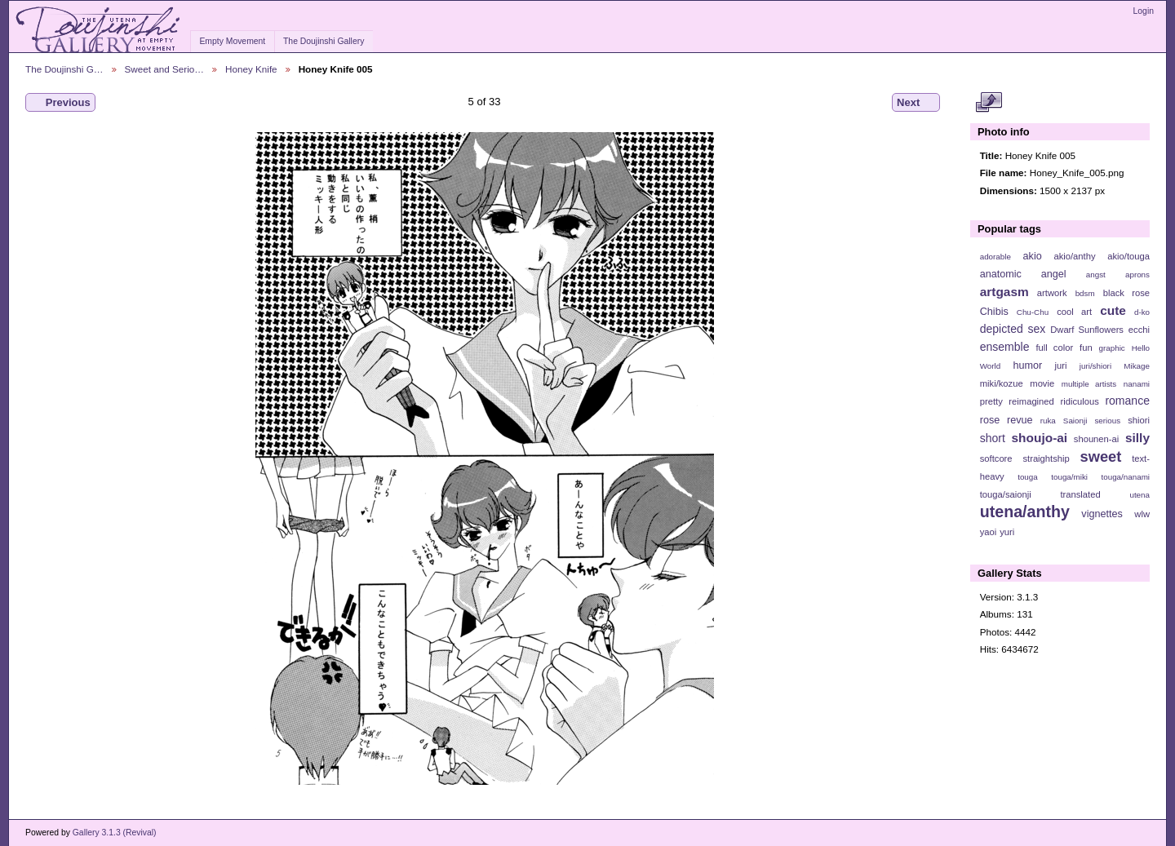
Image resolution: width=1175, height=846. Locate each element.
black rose (1126, 293)
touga (1028, 476)
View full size (988, 102)
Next (916, 102)
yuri (1007, 532)
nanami (1137, 383)
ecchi (1139, 329)
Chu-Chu (1033, 312)
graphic (1112, 347)
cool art (1074, 312)
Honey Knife (251, 69)
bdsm (1085, 293)
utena (1139, 494)
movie (1042, 383)
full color (1054, 347)
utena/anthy (1025, 511)
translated (1080, 494)
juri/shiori (1095, 365)
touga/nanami (1126, 476)
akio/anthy (1074, 256)
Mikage (1137, 365)
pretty (991, 401)
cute (1113, 310)
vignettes (1102, 514)
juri (1061, 365)
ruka (1048, 420)
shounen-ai (1097, 439)
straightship (1045, 458)
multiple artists (1089, 383)
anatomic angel (1023, 274)
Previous (60, 102)
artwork (1052, 293)
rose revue (1006, 420)
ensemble (1005, 346)
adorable (995, 256)
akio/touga (1128, 256)
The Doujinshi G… (64, 69)
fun (1086, 347)
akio (1032, 256)
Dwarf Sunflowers (1087, 329)
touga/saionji (1005, 494)
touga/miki (1069, 476)
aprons (1137, 274)
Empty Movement (232, 41)
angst (1096, 274)
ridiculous (1079, 401)
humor (1027, 365)
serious (1107, 420)
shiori (1139, 420)
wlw (1142, 514)
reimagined (1031, 401)
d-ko (1142, 312)
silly (1137, 438)
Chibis (994, 311)
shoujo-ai (1040, 438)
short (992, 438)
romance (1127, 400)
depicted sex (1013, 328)
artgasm (1004, 292)
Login (1143, 11)
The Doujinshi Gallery (323, 41)
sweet (1101, 456)
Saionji (1075, 420)
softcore (996, 458)
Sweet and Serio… (164, 69)
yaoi (988, 532)
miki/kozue (1001, 383)
